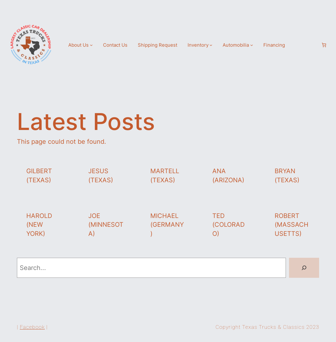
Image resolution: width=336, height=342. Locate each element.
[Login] (313, 44)
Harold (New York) (39, 224)
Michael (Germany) (167, 224)
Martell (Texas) (164, 175)
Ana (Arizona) (228, 175)
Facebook (32, 327)
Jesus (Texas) (100, 175)
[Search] (304, 268)
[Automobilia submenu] (251, 45)
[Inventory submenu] (210, 45)
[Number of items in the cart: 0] (323, 44)
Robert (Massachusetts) (291, 224)
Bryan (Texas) (287, 175)
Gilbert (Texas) (39, 175)
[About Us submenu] (91, 45)
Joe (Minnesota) (105, 224)
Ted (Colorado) (228, 224)
